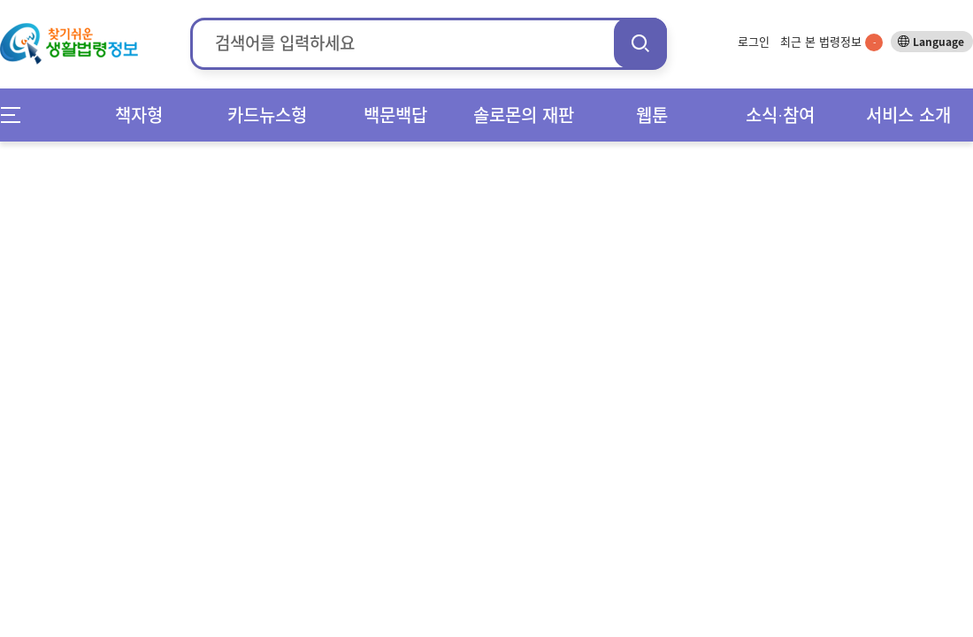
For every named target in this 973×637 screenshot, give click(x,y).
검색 (640, 43)
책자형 (139, 114)
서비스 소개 (908, 114)
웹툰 (652, 114)
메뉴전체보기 (16, 114)
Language (938, 42)
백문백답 (395, 114)
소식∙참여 (780, 114)
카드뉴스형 (267, 114)
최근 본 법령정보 (831, 41)
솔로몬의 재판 (523, 114)
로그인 (754, 41)
